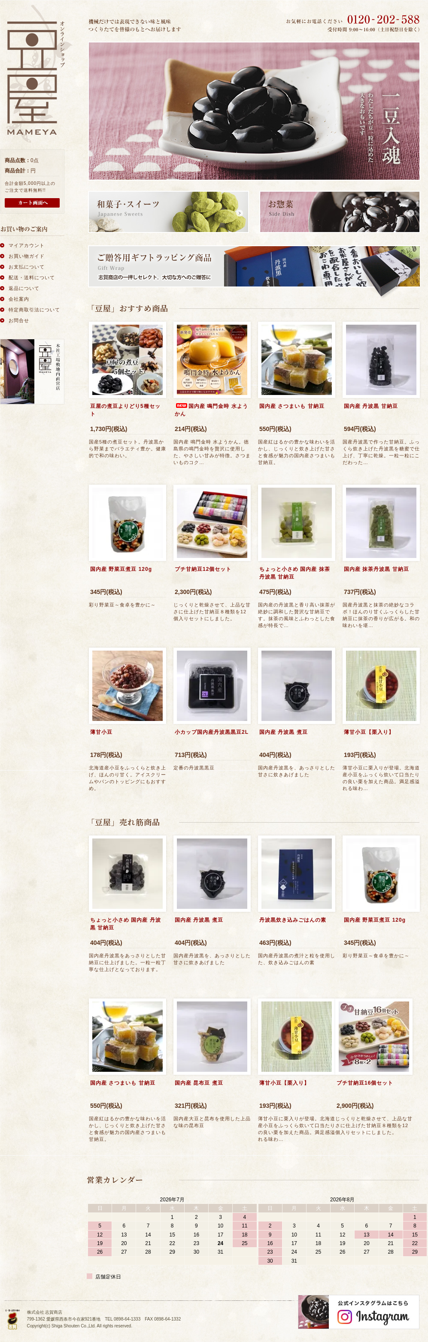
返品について (24, 288)
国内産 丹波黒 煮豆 (283, 732)
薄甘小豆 (101, 732)
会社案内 (19, 299)
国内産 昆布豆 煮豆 (199, 1083)
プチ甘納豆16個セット (365, 1083)
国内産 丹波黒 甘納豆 (371, 406)
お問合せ (19, 320)
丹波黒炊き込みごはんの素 (292, 920)
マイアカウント (27, 245)
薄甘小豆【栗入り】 (369, 732)
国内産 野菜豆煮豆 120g (121, 569)
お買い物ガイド (27, 256)
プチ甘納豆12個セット (203, 569)
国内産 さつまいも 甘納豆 (292, 406)
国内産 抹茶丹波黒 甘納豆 (376, 569)
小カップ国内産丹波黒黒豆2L (212, 732)
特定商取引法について (34, 309)
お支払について (27, 266)
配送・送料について (32, 277)
